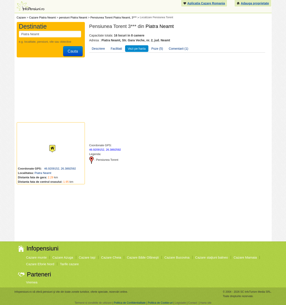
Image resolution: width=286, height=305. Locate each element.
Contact (192, 302)
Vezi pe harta (137, 48)
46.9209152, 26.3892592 (59, 168)
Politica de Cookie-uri (160, 302)
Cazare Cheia (111, 257)
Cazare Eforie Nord (40, 264)
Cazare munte (36, 257)
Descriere (98, 48)
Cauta (73, 51)
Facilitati (116, 48)
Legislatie (180, 302)
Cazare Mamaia (245, 257)
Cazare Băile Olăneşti (143, 257)
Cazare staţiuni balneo (211, 257)
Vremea (32, 282)
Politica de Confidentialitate (130, 302)
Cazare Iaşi (87, 257)
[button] (49, 144)
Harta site (205, 302)
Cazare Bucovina (176, 257)
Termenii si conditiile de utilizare (93, 302)
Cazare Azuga (62, 257)
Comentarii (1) (178, 48)
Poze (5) (157, 48)
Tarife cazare (69, 264)
